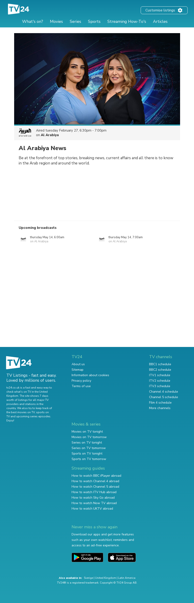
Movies (56, 21)
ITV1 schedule (159, 375)
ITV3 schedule (159, 386)
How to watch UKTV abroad (92, 508)
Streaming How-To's (126, 21)
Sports (94, 21)
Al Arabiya (50, 135)
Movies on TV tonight (87, 431)
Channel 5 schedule (163, 397)
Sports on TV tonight (87, 453)
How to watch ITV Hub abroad (94, 492)
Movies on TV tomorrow (89, 437)
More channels (160, 408)
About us (78, 364)
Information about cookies (90, 375)
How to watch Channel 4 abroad (95, 481)
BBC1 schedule (160, 364)
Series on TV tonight (87, 442)
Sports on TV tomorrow (89, 459)
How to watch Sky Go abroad (93, 497)
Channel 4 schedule (163, 391)
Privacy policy (81, 380)
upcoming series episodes (33, 416)
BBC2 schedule (160, 370)
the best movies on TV (20, 412)
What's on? (32, 21)
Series (75, 21)
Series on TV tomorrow (89, 448)
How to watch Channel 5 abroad (95, 486)
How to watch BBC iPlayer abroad (96, 475)
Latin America (126, 578)
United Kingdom (105, 578)
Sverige (88, 578)
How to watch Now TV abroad (94, 503)
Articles (160, 21)
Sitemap (77, 370)
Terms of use (81, 386)
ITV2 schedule (159, 380)
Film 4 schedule (160, 402)
